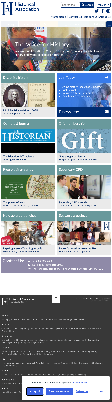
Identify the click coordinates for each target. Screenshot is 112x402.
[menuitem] (10, 24)
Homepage (6, 319)
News (16, 319)
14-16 (23, 351)
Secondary (29, 24)
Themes (48, 363)
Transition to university (68, 351)
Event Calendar (8, 375)
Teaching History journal (13, 343)
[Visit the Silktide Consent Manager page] (101, 391)
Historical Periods (34, 363)
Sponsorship (80, 375)
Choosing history (89, 351)
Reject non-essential (59, 391)
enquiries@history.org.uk (51, 265)
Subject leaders (46, 328)
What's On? (40, 375)
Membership (58, 16)
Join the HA (51, 319)
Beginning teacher (28, 328)
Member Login (65, 319)
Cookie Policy (80, 382)
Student (49, 24)
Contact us (75, 16)
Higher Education (73, 24)
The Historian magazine (12, 363)
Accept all (35, 391)
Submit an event (9, 366)
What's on (49, 354)
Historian (98, 24)
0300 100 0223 (44, 261)
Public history (96, 363)
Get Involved (38, 319)
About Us (25, 319)
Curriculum (6, 328)
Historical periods (9, 351)
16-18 (31, 351)
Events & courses (62, 363)
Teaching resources (35, 343)
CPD (16, 328)
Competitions (94, 328)
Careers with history (11, 354)
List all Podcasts (9, 392)
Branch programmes (57, 375)
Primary (9, 24)
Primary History (8, 331)
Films (39, 354)
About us (105, 16)
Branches (83, 363)
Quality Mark (61, 328)
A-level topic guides (45, 351)
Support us (90, 16)
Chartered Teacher (77, 328)
